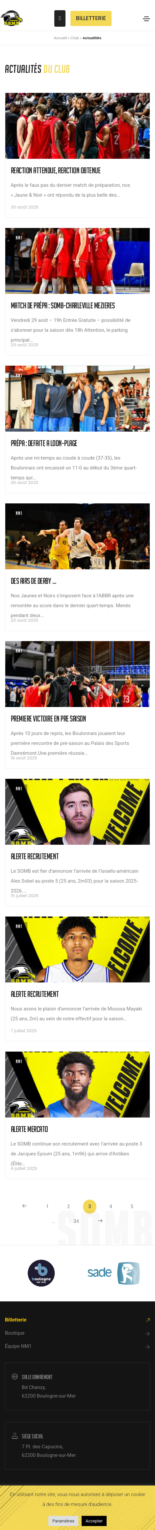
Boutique (14, 1333)
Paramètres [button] (63, 1520)
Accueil (60, 38)
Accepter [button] (94, 1520)
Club (74, 38)
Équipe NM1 (18, 1346)
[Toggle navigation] (146, 18)
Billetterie (15, 1320)
